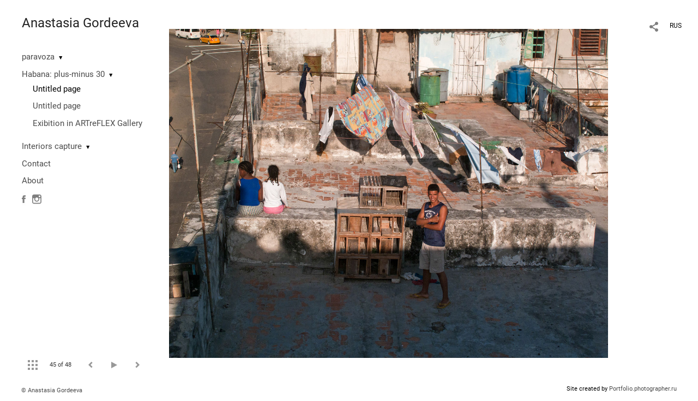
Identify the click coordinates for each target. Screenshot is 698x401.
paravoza (38, 57)
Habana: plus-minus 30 (63, 74)
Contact (36, 164)
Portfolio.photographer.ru (643, 388)
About (33, 180)
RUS (676, 25)
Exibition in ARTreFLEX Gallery (87, 123)
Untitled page (57, 89)
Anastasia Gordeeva (80, 23)
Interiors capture (52, 146)
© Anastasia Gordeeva (51, 390)
